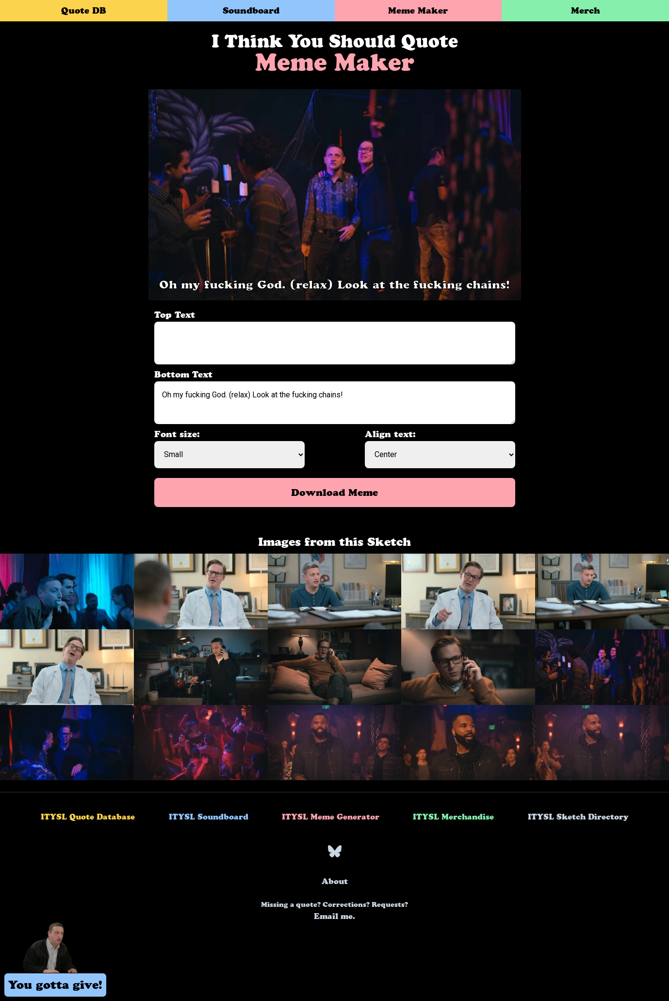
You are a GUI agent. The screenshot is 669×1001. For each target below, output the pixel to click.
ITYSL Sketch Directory (578, 816)
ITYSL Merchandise (453, 816)
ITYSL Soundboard (208, 816)
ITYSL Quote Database (88, 816)
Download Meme (334, 492)
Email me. (334, 910)
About (335, 881)
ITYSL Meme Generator (330, 816)
